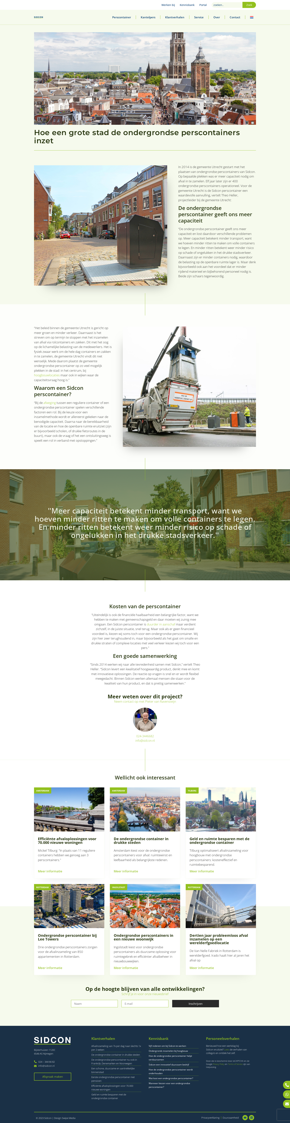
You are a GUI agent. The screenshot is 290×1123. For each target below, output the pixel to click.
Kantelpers (148, 17)
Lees (226, 1049)
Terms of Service (235, 1064)
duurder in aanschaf (161, 624)
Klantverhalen (174, 17)
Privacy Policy (219, 1064)
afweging (49, 403)
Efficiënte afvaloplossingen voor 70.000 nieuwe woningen (112, 1087)
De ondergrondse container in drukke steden (115, 1054)
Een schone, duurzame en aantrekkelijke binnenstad (113, 1070)
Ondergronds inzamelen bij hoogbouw (168, 1050)
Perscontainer (121, 17)
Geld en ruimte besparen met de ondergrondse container (108, 1096)
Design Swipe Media (64, 1118)
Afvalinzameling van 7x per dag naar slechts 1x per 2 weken (116, 1047)
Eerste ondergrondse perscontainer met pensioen (113, 1078)
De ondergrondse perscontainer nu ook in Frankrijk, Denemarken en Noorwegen (114, 1061)
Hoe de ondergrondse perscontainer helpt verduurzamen (170, 1057)
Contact (235, 17)
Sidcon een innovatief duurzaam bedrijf (169, 1064)
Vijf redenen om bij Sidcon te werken (167, 1045)
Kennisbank (187, 5)
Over (216, 17)
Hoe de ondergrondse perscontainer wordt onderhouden (171, 1071)
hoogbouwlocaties (47, 375)
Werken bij (168, 5)
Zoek (249, 5)
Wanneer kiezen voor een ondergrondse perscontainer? (169, 1085)
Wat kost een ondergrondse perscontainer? (171, 1078)
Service (199, 17)
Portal (203, 5)
